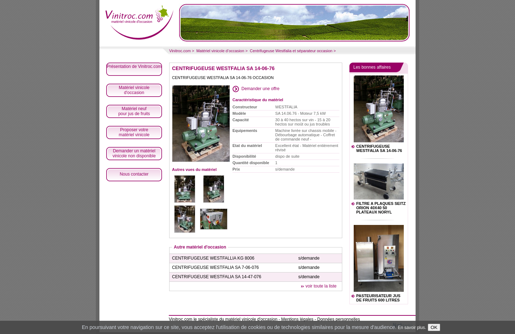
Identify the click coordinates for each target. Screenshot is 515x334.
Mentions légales (297, 319)
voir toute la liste (321, 286)
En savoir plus (411, 327)
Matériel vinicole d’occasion (220, 51)
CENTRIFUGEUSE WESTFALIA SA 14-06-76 (379, 148)
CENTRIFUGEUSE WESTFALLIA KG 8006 (213, 258)
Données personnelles (338, 319)
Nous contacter (134, 174)
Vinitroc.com (180, 51)
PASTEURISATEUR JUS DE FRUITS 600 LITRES (378, 298)
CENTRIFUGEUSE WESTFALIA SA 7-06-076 (215, 267)
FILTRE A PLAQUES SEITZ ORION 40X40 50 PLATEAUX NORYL (381, 207)
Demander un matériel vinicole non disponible (134, 153)
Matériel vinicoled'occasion (134, 90)
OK (434, 327)
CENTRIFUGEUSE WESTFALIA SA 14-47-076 (216, 276)
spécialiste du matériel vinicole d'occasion (238, 319)
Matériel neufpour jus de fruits (134, 111)
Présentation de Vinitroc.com (134, 66)
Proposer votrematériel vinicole (134, 132)
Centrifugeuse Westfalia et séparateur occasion (291, 51)
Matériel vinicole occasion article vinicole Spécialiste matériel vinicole (140, 21)
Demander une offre (260, 88)
